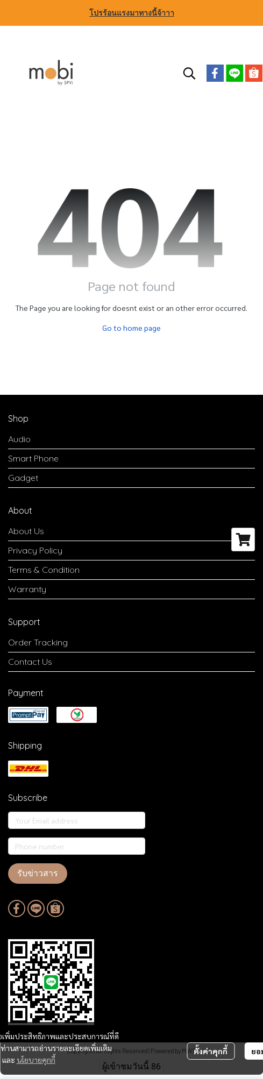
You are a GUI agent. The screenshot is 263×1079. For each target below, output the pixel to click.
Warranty (27, 589)
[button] (189, 73)
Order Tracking (38, 642)
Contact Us (30, 661)
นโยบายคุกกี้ (36, 1059)
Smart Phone (33, 458)
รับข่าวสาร (37, 873)
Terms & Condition (44, 569)
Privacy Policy (35, 550)
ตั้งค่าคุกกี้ (211, 1051)
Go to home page (131, 327)
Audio (19, 439)
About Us (26, 531)
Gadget (23, 477)
